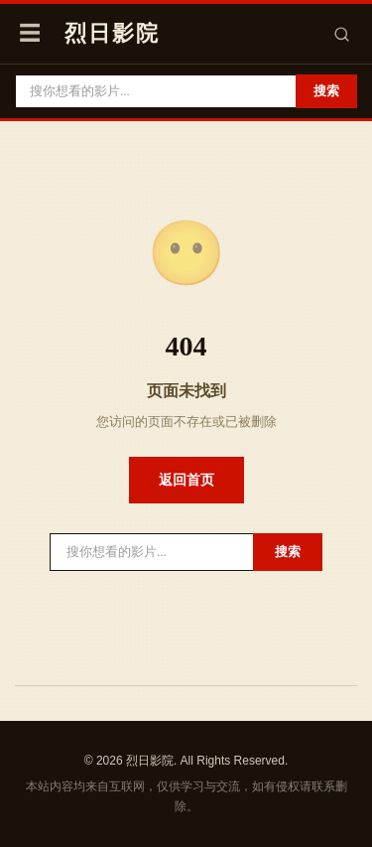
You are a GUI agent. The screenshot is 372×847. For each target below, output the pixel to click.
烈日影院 (112, 33)
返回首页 (186, 480)
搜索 (326, 90)
